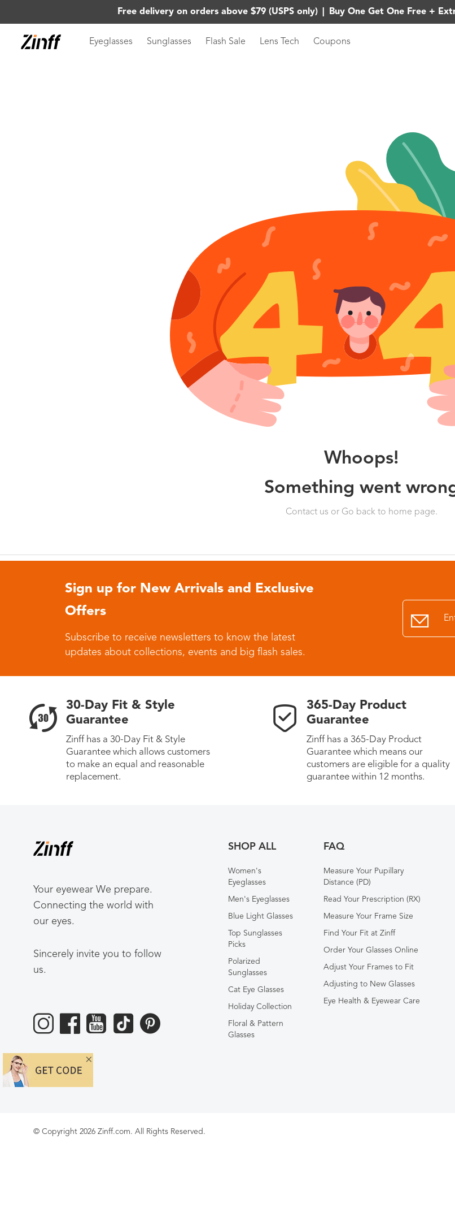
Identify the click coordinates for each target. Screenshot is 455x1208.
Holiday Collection (260, 1007)
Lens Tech (279, 41)
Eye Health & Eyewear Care (371, 1001)
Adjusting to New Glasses (369, 984)
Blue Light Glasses (260, 916)
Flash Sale (225, 41)
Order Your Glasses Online (370, 950)
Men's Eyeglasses (259, 899)
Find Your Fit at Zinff (359, 933)
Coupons (332, 41)
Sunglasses (169, 41)
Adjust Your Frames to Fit (368, 967)
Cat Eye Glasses (256, 990)
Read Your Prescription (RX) (372, 899)
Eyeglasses (111, 41)
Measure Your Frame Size (368, 916)
